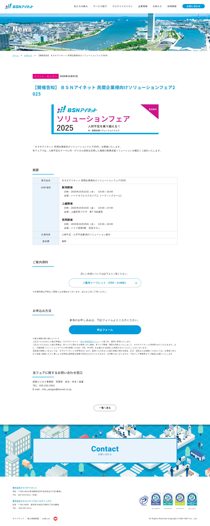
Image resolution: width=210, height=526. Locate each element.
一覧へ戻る (105, 408)
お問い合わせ (186, 6)
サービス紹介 (92, 6)
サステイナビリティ (114, 6)
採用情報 (164, 6)
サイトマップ (18, 519)
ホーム (16, 55)
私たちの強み (73, 6)
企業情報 (135, 6)
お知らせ (149, 6)
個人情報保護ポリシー (90, 342)
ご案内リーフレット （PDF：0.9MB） (105, 282)
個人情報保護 (33, 519)
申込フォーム (105, 330)
